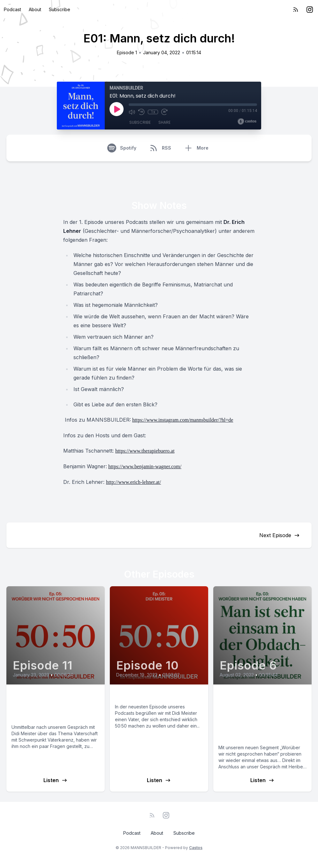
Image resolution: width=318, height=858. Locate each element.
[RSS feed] (295, 9)
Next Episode (279, 535)
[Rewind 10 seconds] (141, 112)
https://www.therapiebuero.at (145, 451)
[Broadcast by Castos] (247, 121)
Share (164, 122)
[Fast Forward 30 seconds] (164, 112)
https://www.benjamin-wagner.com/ (144, 466)
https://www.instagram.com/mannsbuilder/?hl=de (182, 420)
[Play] (117, 109)
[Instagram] (309, 9)
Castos (195, 847)
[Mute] (132, 112)
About (35, 9)
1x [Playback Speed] (153, 112)
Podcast (12, 9)
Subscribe (59, 9)
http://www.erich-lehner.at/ (133, 482)
